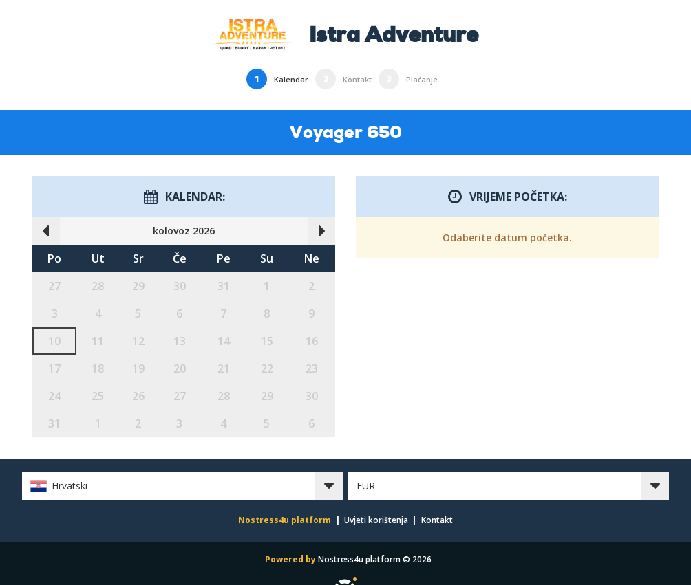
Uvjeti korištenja (376, 520)
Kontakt (437, 520)
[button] (182, 486)
